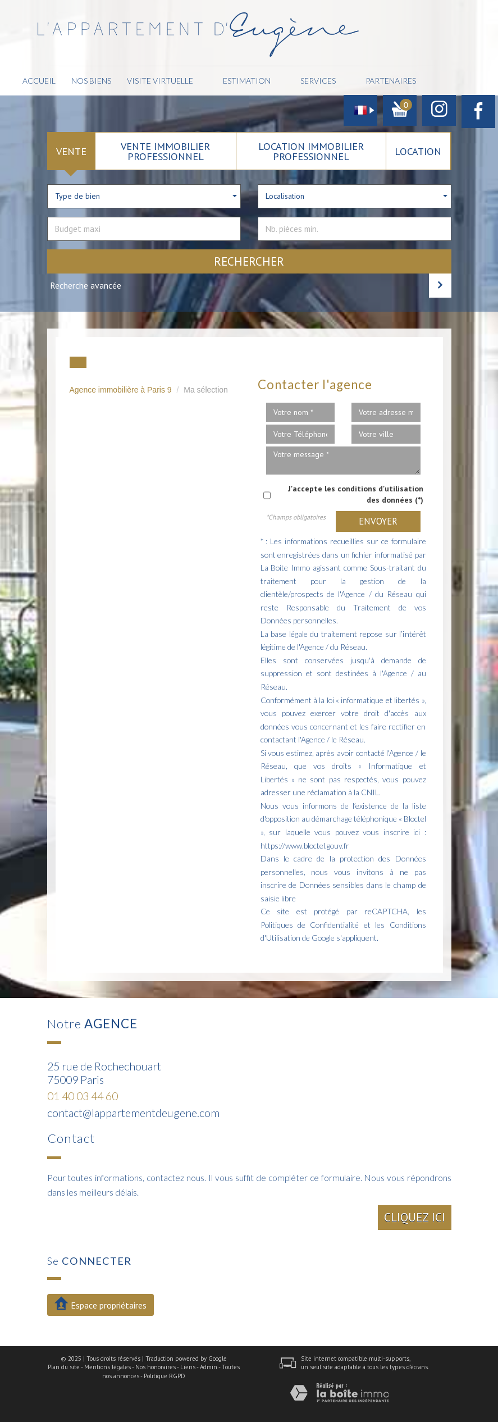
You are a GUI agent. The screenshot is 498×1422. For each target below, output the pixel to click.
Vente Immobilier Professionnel (165, 151)
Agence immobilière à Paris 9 (121, 389)
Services (318, 80)
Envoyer (378, 521)
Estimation (247, 80)
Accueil (39, 80)
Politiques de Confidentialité (310, 924)
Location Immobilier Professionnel (311, 151)
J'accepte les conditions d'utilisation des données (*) (355, 494)
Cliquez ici (414, 1217)
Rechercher (249, 261)
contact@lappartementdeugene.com (133, 1112)
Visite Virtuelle (160, 80)
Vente (71, 151)
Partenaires (390, 80)
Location (418, 151)
